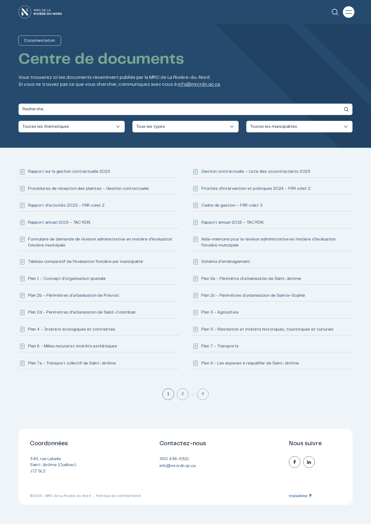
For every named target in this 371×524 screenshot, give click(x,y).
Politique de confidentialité (118, 496)
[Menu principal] (348, 12)
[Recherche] (335, 12)
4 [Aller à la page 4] (202, 394)
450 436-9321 (174, 459)
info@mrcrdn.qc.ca (199, 85)
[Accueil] (40, 12)
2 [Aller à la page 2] (182, 394)
